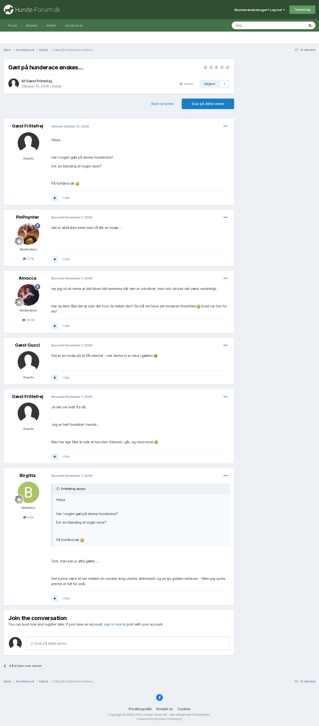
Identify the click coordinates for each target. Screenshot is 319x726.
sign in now (113, 624)
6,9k (28, 517)
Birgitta (28, 475)
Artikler (51, 25)
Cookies (184, 709)
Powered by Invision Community (159, 719)
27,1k (28, 258)
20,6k (28, 320)
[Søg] (256, 25)
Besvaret (71, 217)
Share (186, 84)
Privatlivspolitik (140, 709)
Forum (12, 25)
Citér (66, 198)
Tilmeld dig (302, 9)
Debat (56, 86)
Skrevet (70, 126)
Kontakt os (164, 709)
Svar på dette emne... (49, 643)
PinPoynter (27, 217)
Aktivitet (31, 25)
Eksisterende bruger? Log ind (259, 10)
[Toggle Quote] (58, 489)
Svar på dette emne (208, 104)
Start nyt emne (162, 104)
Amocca (27, 278)
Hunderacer (74, 25)
